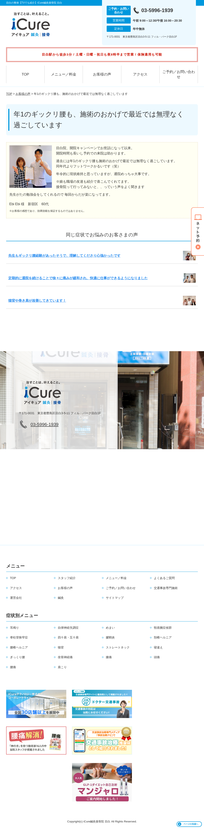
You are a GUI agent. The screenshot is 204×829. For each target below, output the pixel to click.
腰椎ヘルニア (19, 647)
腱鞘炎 (110, 637)
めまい (110, 627)
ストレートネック (118, 647)
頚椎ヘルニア (163, 637)
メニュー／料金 (63, 74)
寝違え (158, 647)
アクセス (140, 74)
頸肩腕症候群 (163, 627)
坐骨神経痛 (65, 657)
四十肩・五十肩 (68, 637)
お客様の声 (102, 74)
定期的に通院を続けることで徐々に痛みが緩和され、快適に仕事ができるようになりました (78, 278)
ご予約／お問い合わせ (178, 74)
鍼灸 (61, 597)
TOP (25, 74)
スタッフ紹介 (67, 578)
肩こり (62, 667)
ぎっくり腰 (17, 657)
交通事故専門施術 (166, 588)
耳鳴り (14, 627)
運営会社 (16, 597)
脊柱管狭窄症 (19, 637)
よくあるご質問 (164, 578)
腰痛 (13, 667)
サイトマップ (115, 597)
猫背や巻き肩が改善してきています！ (37, 300)
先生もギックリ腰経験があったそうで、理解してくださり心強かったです (64, 255)
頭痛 (157, 657)
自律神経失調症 (68, 627)
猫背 (61, 647)
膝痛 (109, 657)
